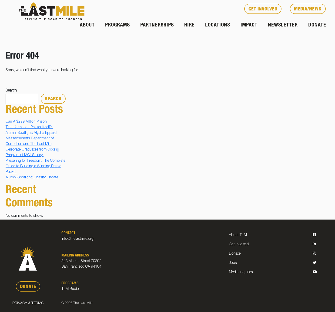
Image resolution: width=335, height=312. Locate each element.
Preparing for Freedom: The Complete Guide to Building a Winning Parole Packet (35, 166)
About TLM (238, 235)
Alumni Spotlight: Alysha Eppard (31, 133)
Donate (317, 25)
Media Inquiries (241, 272)
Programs (117, 25)
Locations (217, 25)
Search (11, 91)
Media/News (308, 9)
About (87, 25)
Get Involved (262, 9)
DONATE (28, 287)
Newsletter (283, 25)
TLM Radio (70, 289)
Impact (249, 25)
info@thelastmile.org (77, 239)
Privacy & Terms (28, 303)
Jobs (233, 263)
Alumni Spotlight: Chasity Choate (32, 178)
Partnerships (157, 25)
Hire (189, 25)
